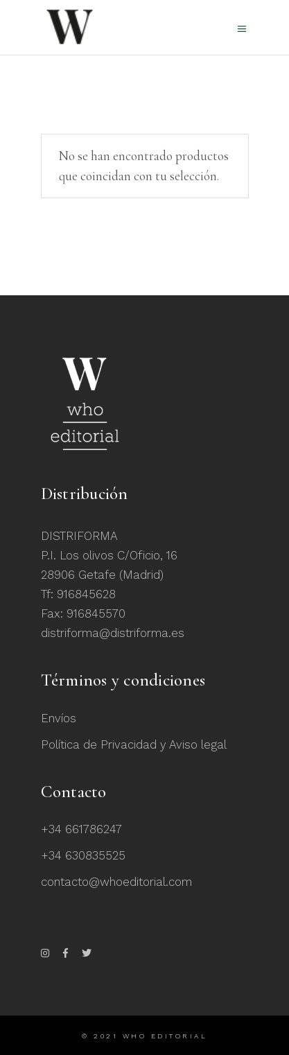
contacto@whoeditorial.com (116, 882)
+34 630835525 (83, 855)
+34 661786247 (81, 829)
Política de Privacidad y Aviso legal (134, 744)
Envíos (58, 718)
